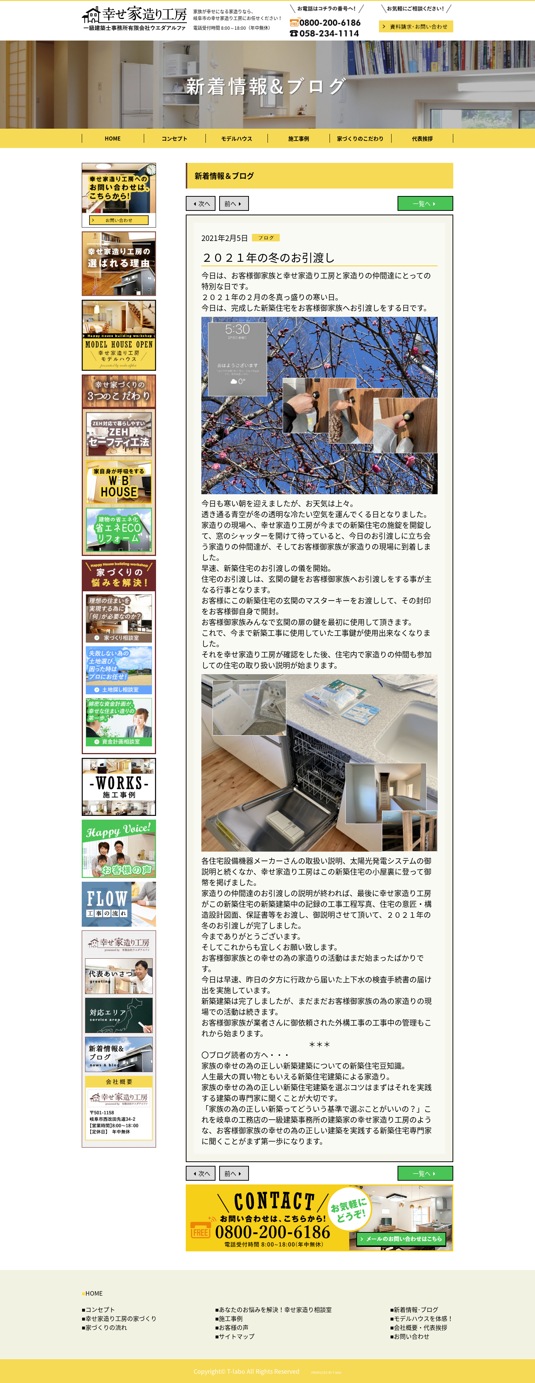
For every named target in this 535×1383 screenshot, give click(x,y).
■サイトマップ (234, 1336)
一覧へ (425, 203)
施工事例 (298, 138)
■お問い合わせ (409, 1336)
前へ (234, 203)
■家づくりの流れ (104, 1327)
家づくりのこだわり (360, 138)
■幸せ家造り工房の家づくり (119, 1318)
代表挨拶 (422, 138)
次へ (201, 203)
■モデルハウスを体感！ (421, 1318)
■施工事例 (229, 1318)
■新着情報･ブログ (414, 1309)
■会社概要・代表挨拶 (418, 1327)
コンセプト (175, 138)
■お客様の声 (232, 1327)
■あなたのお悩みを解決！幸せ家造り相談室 (273, 1309)
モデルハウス (236, 138)
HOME (113, 138)
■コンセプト (98, 1309)
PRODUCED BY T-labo (326, 1372)
